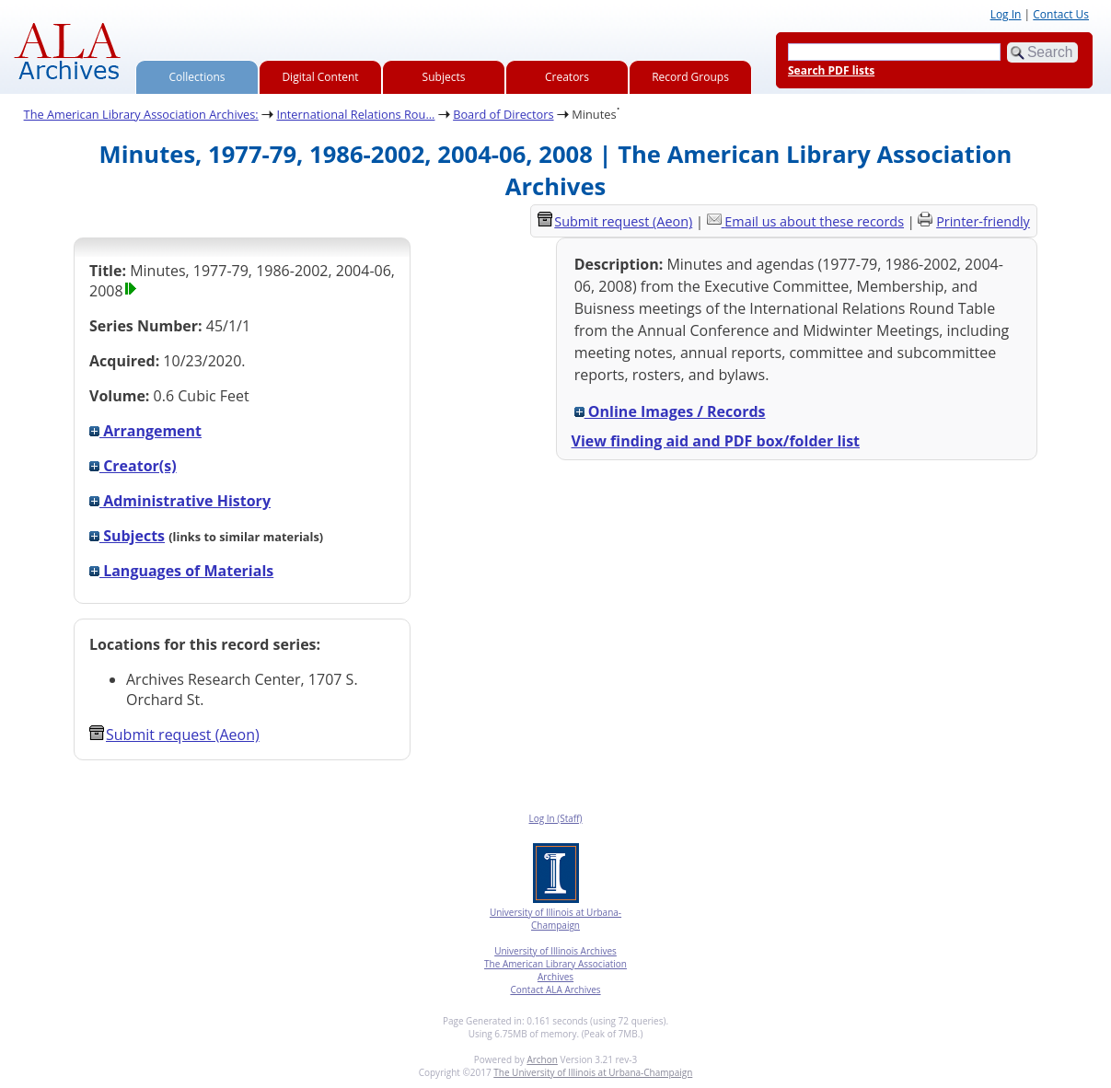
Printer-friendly (983, 221)
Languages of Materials (181, 571)
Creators (567, 77)
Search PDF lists (831, 70)
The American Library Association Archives (555, 970)
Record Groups (690, 77)
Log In (1006, 14)
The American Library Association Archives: (141, 114)
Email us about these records (814, 221)
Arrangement (145, 431)
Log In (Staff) (555, 818)
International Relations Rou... (355, 114)
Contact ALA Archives (555, 989)
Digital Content (320, 77)
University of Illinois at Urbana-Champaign (555, 919)
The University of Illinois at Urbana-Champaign (592, 1072)
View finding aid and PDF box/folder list (716, 441)
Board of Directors (503, 114)
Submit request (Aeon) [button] (174, 734)
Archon (542, 1059)
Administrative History (180, 501)
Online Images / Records (670, 411)
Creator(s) (133, 466)
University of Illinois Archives (555, 950)
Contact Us (1061, 14)
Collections (197, 77)
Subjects (444, 77)
